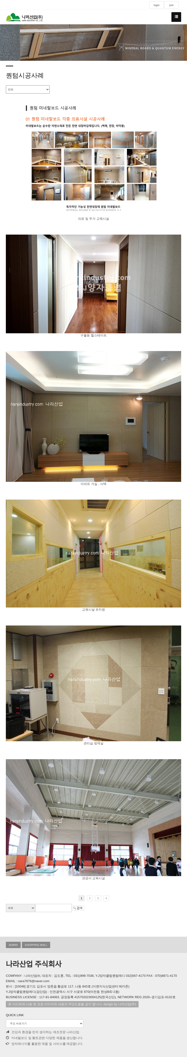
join (171, 5)
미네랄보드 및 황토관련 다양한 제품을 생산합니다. (44, 1038)
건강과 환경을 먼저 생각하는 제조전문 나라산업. (43, 1032)
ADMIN (13, 944)
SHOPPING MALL (36, 944)
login (156, 5)
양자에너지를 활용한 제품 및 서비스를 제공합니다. (44, 1044)
